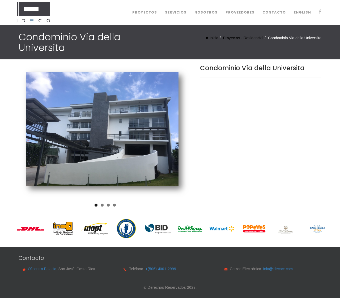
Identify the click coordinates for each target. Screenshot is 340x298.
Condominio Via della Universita (294, 38)
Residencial (253, 38)
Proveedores (240, 12)
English (302, 12)
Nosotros (206, 12)
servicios (175, 12)
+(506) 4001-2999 (160, 269)
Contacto (274, 12)
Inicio (212, 38)
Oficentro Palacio (42, 269)
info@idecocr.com (278, 269)
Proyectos (144, 12)
